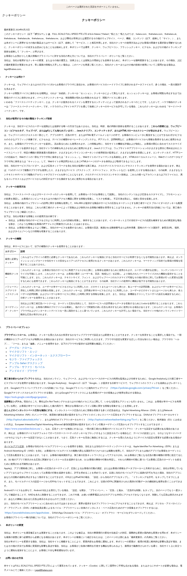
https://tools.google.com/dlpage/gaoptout (26, 397)
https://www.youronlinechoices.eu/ (22, 428)
